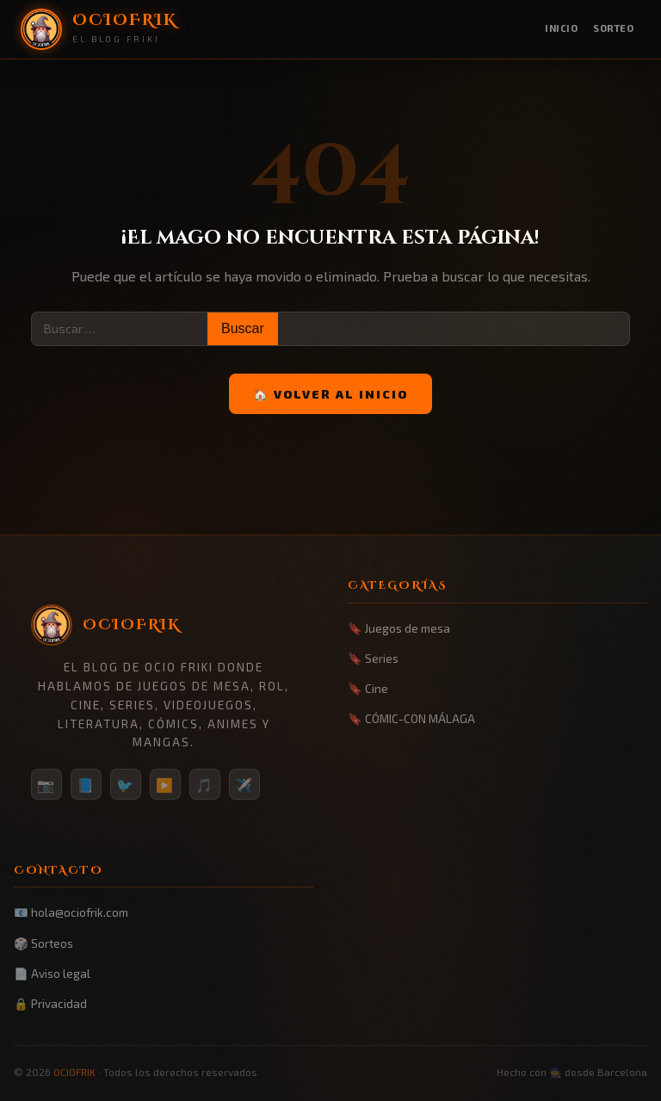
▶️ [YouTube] (165, 784)
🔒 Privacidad (50, 1003)
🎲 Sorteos (43, 943)
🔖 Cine (368, 688)
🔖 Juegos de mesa (399, 628)
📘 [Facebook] (86, 784)
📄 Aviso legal (52, 973)
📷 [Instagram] (46, 784)
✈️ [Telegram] (244, 784)
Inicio (561, 28)
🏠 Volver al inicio (330, 394)
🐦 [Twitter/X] (125, 784)
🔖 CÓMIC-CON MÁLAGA (411, 718)
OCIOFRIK (74, 1072)
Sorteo (613, 28)
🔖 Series (373, 658)
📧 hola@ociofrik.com (71, 912)
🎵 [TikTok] (204, 784)
